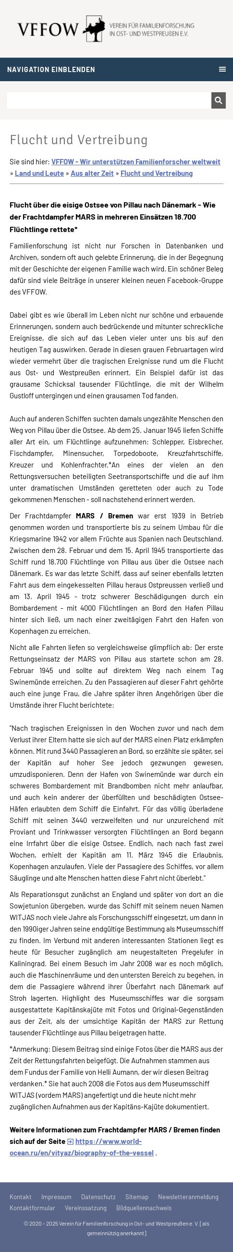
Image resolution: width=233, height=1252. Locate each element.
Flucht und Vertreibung (157, 173)
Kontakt (21, 1197)
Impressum (56, 1197)
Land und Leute (39, 173)
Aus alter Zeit (92, 173)
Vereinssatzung (86, 1208)
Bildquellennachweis (144, 1208)
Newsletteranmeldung (188, 1197)
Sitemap (136, 1197)
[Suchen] (109, 100)
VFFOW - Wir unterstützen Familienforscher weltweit (136, 161)
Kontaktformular (32, 1208)
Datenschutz (98, 1197)
